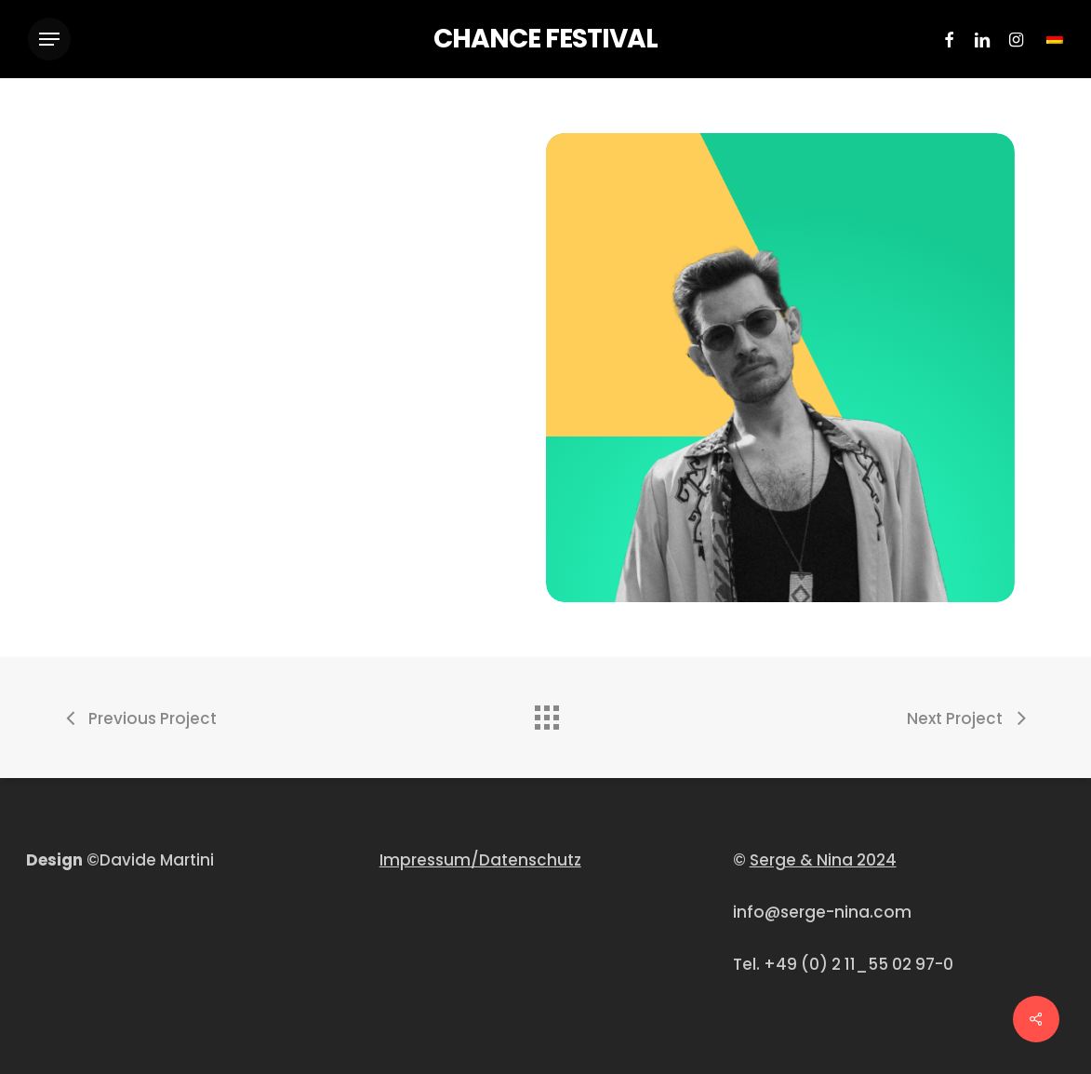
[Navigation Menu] (49, 39)
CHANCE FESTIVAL (545, 39)
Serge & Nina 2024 (823, 860)
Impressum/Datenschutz (480, 860)
